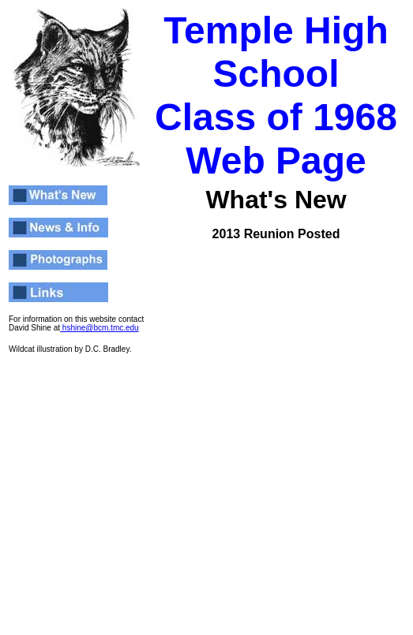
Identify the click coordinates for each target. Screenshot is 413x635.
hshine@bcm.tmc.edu (99, 327)
